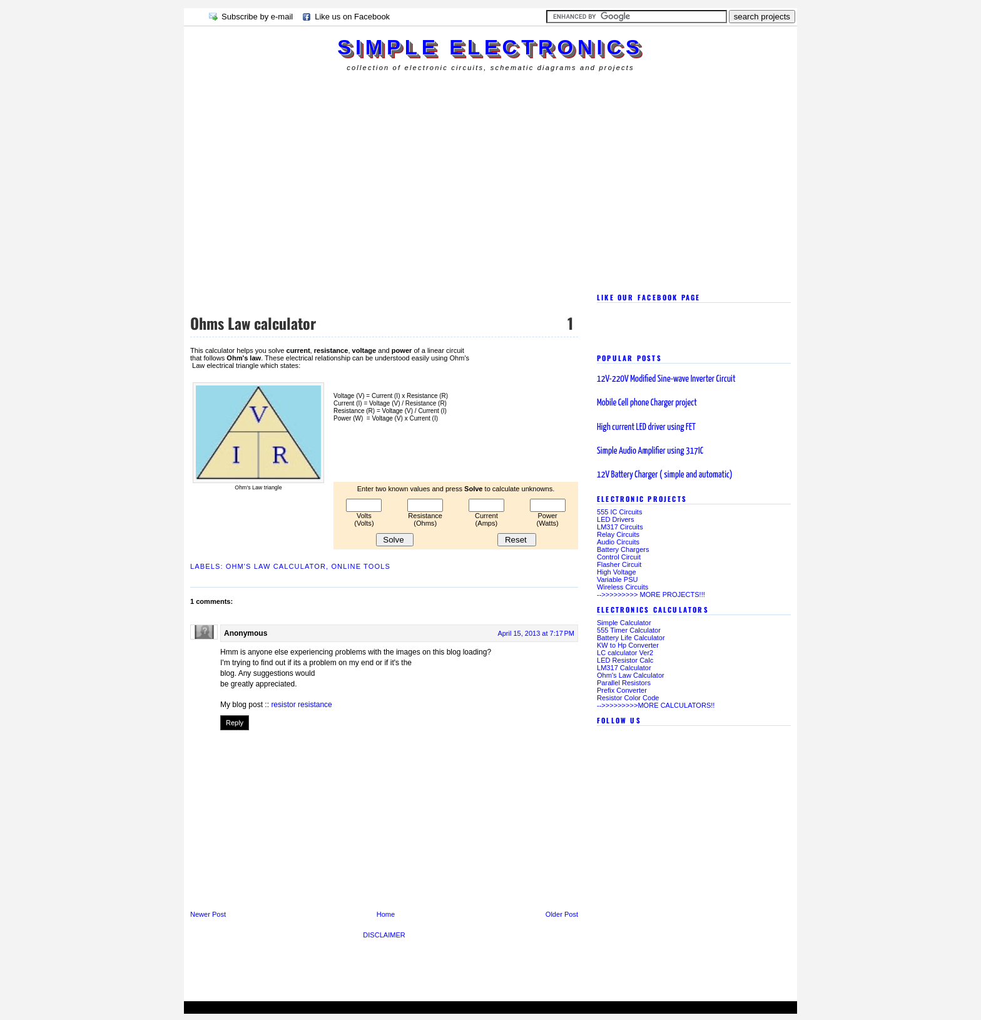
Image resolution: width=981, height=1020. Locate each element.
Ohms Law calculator (253, 323)
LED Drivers (615, 519)
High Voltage (616, 572)
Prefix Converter (622, 690)
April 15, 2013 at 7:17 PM (535, 633)
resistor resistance (301, 704)
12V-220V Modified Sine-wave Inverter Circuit (666, 379)
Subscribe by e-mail (257, 16)
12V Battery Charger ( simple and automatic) (665, 474)
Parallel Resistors (624, 682)
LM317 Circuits (620, 527)
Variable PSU (617, 579)
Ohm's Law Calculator (276, 566)
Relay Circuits (618, 534)
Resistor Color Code (628, 697)
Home (386, 914)
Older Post (562, 914)
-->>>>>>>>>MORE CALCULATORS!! (655, 705)
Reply (234, 723)
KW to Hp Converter (628, 645)
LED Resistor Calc (625, 660)
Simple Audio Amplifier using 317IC (650, 451)
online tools (360, 566)
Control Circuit (619, 557)
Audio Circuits (618, 542)
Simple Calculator (624, 622)
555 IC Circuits (619, 512)
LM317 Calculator (624, 667)
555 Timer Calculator (629, 630)
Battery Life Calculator (631, 637)
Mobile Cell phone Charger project (647, 402)
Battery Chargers (623, 549)
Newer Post (208, 914)
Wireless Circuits (622, 587)
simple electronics (490, 47)
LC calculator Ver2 (625, 652)
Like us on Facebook (352, 16)
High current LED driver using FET (646, 427)
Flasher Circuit (619, 564)
